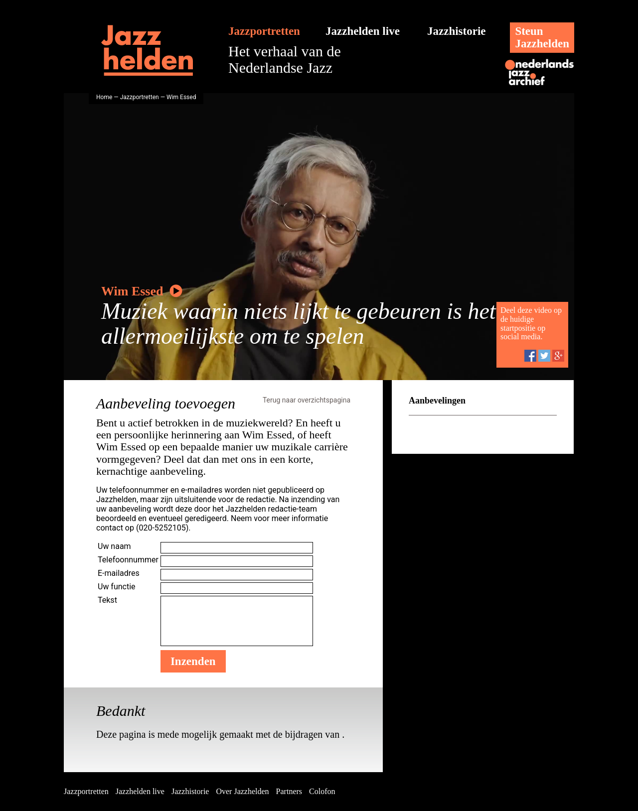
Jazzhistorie (456, 31)
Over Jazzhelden (242, 791)
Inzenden (193, 661)
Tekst (107, 600)
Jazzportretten (264, 31)
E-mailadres (119, 573)
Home (104, 97)
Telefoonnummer (128, 559)
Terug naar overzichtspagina (306, 400)
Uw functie (117, 586)
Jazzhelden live (362, 31)
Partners (289, 791)
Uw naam (114, 546)
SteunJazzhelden (542, 37)
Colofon (322, 791)
